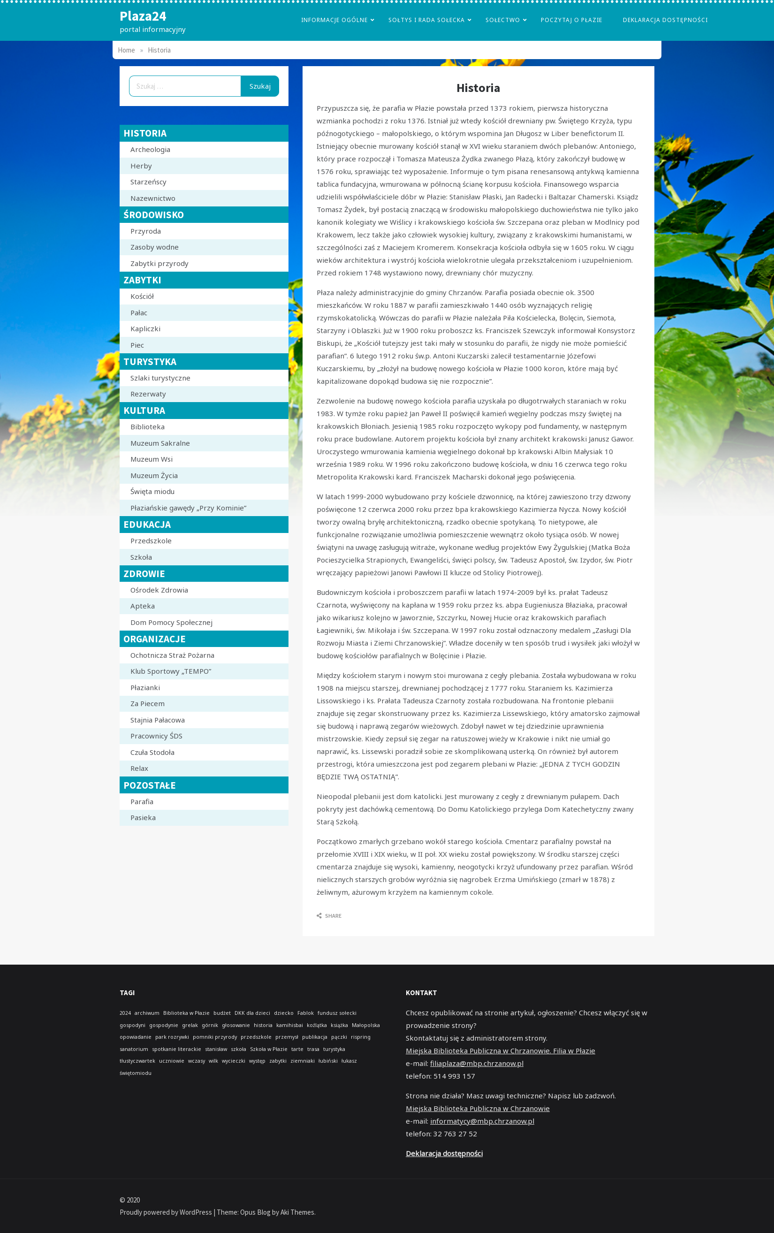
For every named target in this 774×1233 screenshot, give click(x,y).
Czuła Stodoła (152, 752)
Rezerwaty (148, 393)
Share (329, 915)
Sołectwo (503, 20)
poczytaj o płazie (571, 20)
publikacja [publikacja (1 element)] (314, 1037)
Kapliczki (145, 328)
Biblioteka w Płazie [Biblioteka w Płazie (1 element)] (186, 1013)
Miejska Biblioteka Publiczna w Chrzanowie (478, 1108)
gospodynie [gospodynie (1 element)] (163, 1025)
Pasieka (143, 817)
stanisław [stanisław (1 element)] (216, 1049)
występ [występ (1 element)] (257, 1061)
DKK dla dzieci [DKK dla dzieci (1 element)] (252, 1013)
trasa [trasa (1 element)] (313, 1049)
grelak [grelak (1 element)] (190, 1025)
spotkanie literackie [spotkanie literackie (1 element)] (176, 1049)
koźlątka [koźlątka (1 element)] (317, 1025)
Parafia (141, 801)
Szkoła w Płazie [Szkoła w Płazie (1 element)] (269, 1049)
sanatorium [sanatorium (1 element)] (134, 1049)
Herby (141, 165)
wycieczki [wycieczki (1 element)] (233, 1061)
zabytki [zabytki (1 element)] (278, 1061)
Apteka (142, 605)
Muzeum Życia (154, 475)
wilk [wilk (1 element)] (213, 1061)
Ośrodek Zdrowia (159, 589)
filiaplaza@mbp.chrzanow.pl (477, 1063)
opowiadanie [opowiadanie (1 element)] (136, 1037)
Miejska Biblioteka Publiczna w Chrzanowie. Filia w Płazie (500, 1050)
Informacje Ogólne (334, 20)
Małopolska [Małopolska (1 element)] (366, 1025)
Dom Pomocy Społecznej (171, 622)
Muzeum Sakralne (160, 443)
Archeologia (150, 149)
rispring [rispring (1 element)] (361, 1037)
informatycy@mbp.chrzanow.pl (482, 1121)
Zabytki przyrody (159, 263)
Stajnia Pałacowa (157, 719)
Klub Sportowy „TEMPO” (170, 671)
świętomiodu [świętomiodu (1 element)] (136, 1073)
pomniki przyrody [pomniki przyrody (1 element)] (215, 1037)
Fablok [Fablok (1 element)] (305, 1013)
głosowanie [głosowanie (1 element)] (236, 1025)
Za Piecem (147, 703)
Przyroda (145, 231)
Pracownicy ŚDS (156, 735)
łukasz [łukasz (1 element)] (349, 1061)
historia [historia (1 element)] (263, 1025)
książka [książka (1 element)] (339, 1025)
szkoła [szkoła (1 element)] (238, 1049)
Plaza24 (143, 15)
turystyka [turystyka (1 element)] (334, 1049)
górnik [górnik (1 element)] (210, 1025)
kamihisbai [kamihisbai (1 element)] (289, 1025)
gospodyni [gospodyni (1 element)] (132, 1025)
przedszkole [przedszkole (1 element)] (256, 1037)
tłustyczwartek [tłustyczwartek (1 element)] (137, 1061)
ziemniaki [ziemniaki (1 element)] (302, 1061)
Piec (137, 345)
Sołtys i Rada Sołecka (426, 20)
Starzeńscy (148, 181)
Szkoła (141, 557)
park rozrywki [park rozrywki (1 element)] (172, 1037)
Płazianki (145, 687)
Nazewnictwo (152, 198)
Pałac (138, 312)
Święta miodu (152, 491)
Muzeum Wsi (151, 459)
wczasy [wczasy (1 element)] (196, 1061)
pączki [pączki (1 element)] (339, 1037)
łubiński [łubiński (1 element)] (328, 1061)
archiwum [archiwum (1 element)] (147, 1013)
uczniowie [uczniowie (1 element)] (171, 1061)
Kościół (142, 296)
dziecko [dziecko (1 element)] (284, 1013)
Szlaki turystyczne (160, 377)
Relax (139, 768)
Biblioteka (147, 426)
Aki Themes (297, 1212)
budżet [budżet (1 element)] (222, 1013)
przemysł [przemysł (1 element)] (286, 1037)
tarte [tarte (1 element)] (297, 1049)
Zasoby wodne (154, 246)
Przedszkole (151, 540)
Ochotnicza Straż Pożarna (172, 655)
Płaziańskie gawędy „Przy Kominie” (188, 507)
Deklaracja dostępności (665, 20)
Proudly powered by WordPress (166, 1212)
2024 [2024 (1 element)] (125, 1013)
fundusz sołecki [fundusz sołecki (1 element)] (337, 1013)
